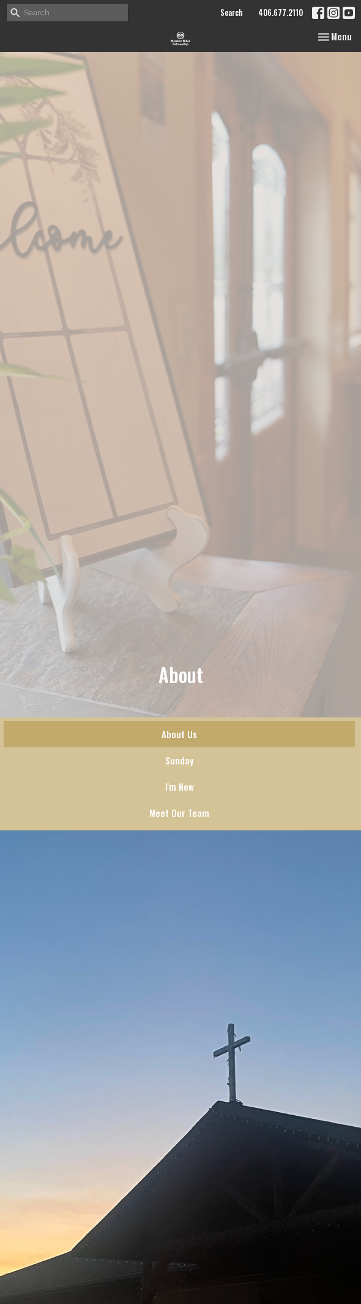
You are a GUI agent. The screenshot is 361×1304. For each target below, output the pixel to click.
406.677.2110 (280, 12)
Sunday (179, 760)
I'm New (179, 786)
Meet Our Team (179, 812)
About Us (179, 734)
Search (231, 12)
